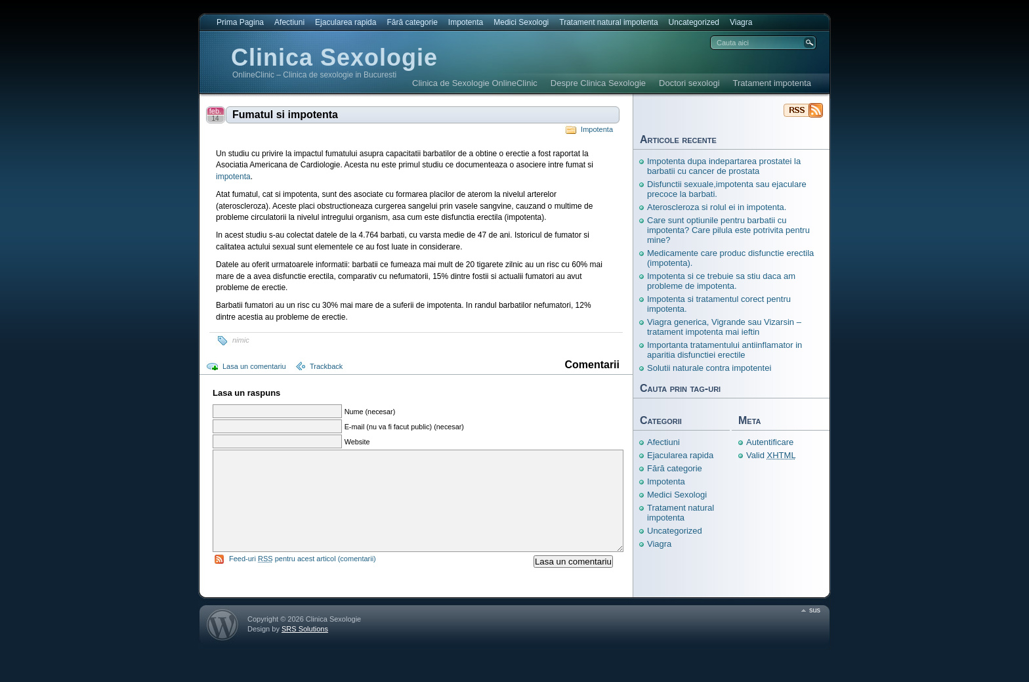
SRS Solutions (305, 648)
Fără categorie (412, 22)
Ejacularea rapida (345, 22)
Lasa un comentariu (254, 366)
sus (814, 629)
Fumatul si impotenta (285, 114)
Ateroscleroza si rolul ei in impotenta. (716, 207)
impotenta (233, 176)
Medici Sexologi (521, 22)
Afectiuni (289, 22)
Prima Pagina (240, 22)
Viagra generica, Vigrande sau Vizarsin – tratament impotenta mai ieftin (724, 327)
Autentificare (769, 442)
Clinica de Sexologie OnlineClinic (474, 83)
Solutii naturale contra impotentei (709, 368)
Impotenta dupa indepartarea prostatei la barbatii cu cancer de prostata (724, 166)
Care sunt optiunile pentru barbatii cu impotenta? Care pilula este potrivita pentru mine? (728, 230)
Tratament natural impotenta (608, 22)
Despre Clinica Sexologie (598, 83)
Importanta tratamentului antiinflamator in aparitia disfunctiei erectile (724, 350)
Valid (771, 455)
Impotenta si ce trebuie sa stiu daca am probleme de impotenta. (721, 281)
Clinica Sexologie (334, 57)
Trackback (326, 366)
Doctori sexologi (689, 83)
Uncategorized (694, 22)
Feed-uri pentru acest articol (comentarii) (302, 578)
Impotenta (465, 22)
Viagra (741, 22)
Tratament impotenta (772, 83)
